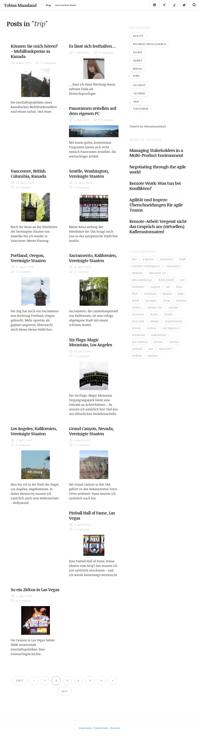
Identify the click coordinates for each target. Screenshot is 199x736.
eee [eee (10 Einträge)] (182, 280)
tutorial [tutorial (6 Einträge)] (174, 342)
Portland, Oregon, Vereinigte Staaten (28, 257)
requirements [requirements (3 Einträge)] (174, 321)
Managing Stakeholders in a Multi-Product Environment (156, 152)
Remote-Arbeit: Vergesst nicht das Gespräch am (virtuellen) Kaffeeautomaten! (158, 226)
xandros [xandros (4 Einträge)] (153, 355)
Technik (139, 93)
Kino (136, 75)
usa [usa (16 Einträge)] (150, 348)
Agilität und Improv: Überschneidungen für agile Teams (156, 205)
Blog (48, 5)
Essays (137, 52)
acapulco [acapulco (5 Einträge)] (148, 259)
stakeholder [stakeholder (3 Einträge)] (158, 335)
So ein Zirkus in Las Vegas (35, 589)
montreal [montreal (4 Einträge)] (138, 314)
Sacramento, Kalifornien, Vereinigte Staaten (93, 257)
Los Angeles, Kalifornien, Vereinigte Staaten (34, 430)
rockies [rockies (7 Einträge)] (151, 328)
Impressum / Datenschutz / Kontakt (99, 727)
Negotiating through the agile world (157, 169)
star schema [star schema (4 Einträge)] (139, 342)
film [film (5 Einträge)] (179, 287)
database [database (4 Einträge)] (137, 273)
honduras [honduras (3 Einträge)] (150, 293)
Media (137, 68)
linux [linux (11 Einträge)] (166, 300)
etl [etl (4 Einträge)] (168, 287)
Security (139, 85)
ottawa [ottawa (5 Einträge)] (154, 321)
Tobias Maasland (20, 5)
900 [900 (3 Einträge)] (134, 259)
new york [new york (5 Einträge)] (138, 321)
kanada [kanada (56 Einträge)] (167, 293)
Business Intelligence (149, 44)
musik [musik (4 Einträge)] (168, 314)
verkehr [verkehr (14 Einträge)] (137, 355)
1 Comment (23, 271)
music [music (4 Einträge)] (154, 314)
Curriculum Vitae (65, 5)
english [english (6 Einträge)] (155, 287)
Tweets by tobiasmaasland (147, 126)
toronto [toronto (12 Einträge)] (158, 342)
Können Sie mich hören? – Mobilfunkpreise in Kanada (34, 51)
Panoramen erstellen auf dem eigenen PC (92, 110)
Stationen (140, 108)
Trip (136, 101)
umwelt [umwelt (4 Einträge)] (137, 348)
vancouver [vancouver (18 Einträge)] (165, 348)
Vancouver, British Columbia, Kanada (28, 173)
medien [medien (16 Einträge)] (181, 300)
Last (64, 691)
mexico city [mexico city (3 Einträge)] (154, 307)
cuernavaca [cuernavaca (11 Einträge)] (173, 266)
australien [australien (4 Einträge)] (166, 259)
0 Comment (106, 52)
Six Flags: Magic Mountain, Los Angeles (90, 342)
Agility (138, 35)
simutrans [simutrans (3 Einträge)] (138, 335)
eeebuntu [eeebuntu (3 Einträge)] (138, 287)
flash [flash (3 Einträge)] (135, 293)
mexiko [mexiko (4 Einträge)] (173, 307)
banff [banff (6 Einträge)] (182, 259)
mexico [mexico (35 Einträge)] (136, 307)
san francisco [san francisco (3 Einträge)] (170, 328)
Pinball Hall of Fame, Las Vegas (92, 515)
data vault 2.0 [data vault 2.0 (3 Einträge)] (157, 273)
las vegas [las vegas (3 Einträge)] (151, 300)
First (19, 680)
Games (137, 60)
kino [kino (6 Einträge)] (180, 293)
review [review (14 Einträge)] (136, 328)
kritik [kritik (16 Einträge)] (135, 300)
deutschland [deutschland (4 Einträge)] (166, 280)
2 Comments (48, 63)
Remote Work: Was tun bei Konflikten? (155, 185)
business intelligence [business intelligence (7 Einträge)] (146, 266)
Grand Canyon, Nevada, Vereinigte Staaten (91, 430)
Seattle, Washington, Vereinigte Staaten (89, 173)
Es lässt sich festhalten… (92, 46)
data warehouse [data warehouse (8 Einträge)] (142, 280)
